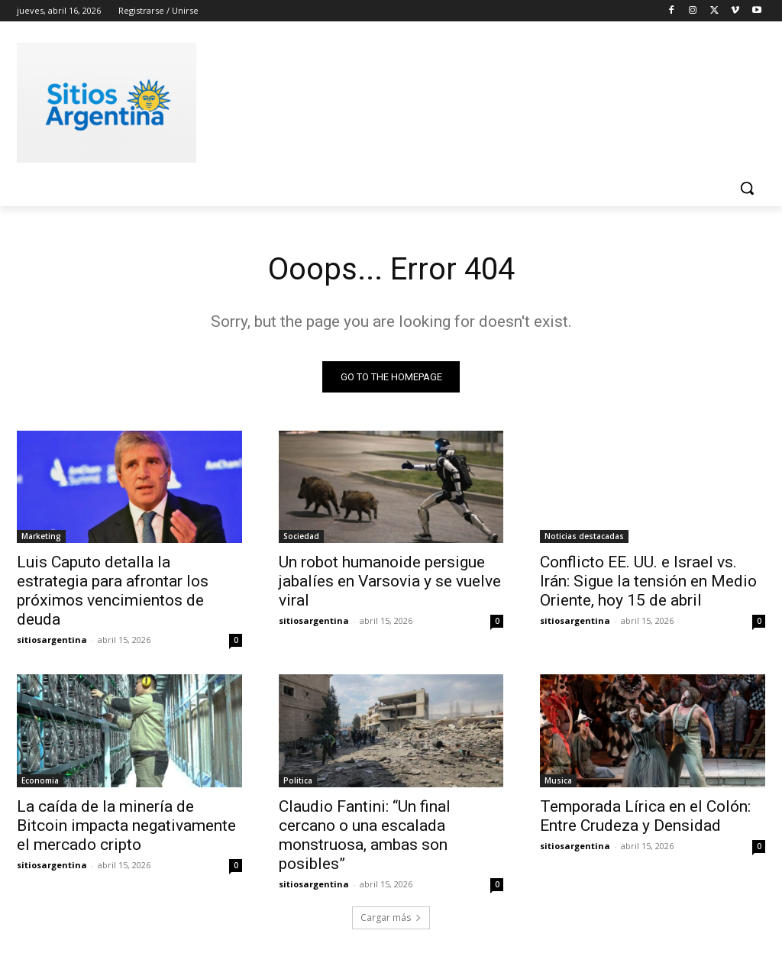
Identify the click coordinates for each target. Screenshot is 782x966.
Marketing (41, 536)
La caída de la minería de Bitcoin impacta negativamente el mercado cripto (126, 825)
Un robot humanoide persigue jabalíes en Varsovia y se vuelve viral (390, 581)
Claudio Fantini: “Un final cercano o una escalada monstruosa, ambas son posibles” (365, 835)
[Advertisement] (375, 100)
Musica (558, 780)
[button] (747, 188)
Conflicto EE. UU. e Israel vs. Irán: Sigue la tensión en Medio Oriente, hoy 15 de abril (648, 581)
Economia (40, 780)
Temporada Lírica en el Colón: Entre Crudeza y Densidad (645, 816)
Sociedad (301, 536)
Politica (297, 780)
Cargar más (391, 917)
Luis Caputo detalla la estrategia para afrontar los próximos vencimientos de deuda (112, 590)
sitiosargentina (52, 639)
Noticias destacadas (584, 536)
